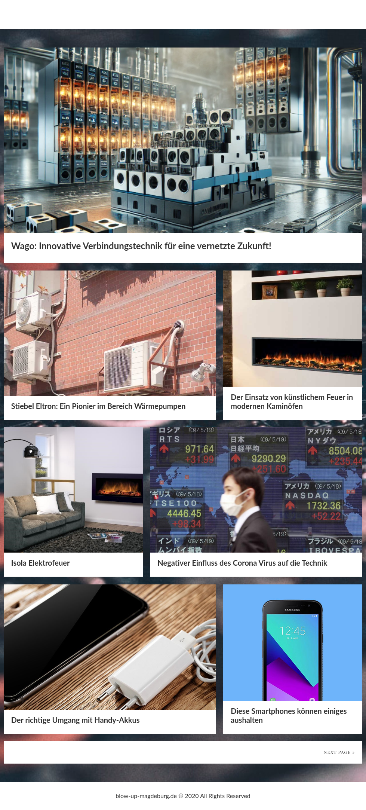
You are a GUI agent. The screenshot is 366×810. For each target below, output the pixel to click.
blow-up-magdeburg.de (57, 14)
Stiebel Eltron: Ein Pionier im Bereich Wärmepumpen (98, 405)
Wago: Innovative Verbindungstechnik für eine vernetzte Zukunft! (141, 245)
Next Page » (339, 752)
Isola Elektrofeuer (40, 562)
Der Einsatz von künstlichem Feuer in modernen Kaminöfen (292, 401)
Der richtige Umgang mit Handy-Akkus (75, 719)
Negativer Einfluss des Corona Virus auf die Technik (242, 562)
